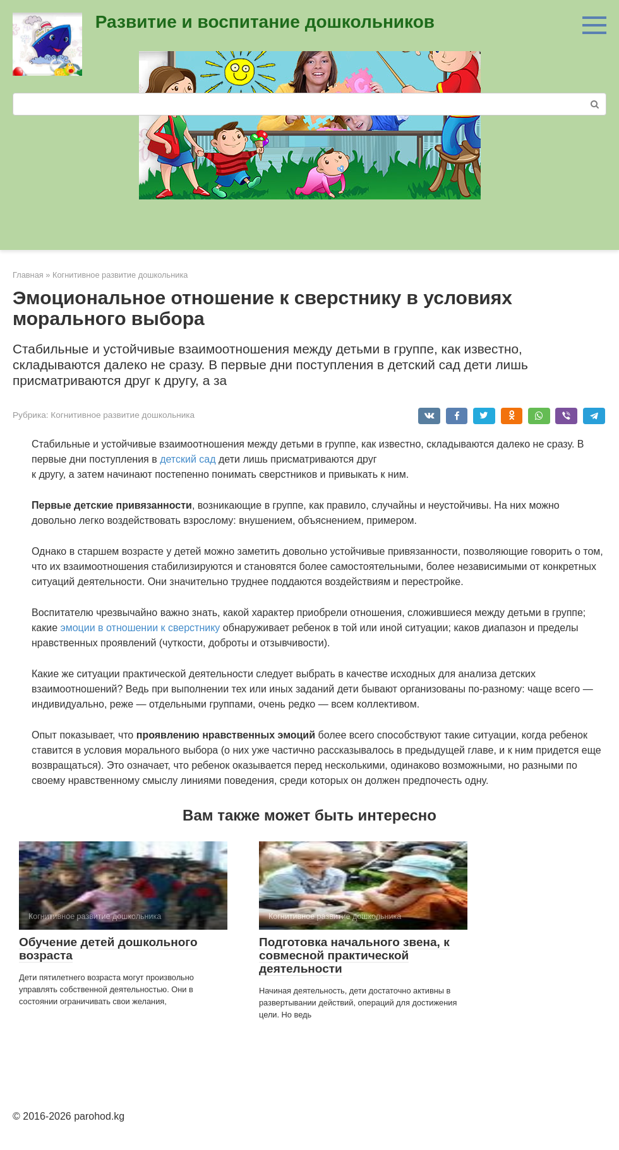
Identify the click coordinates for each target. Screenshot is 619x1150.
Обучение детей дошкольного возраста (108, 948)
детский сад (187, 459)
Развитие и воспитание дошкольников (265, 22)
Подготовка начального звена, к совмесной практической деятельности (354, 955)
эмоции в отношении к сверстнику (140, 627)
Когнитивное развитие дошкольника (123, 415)
